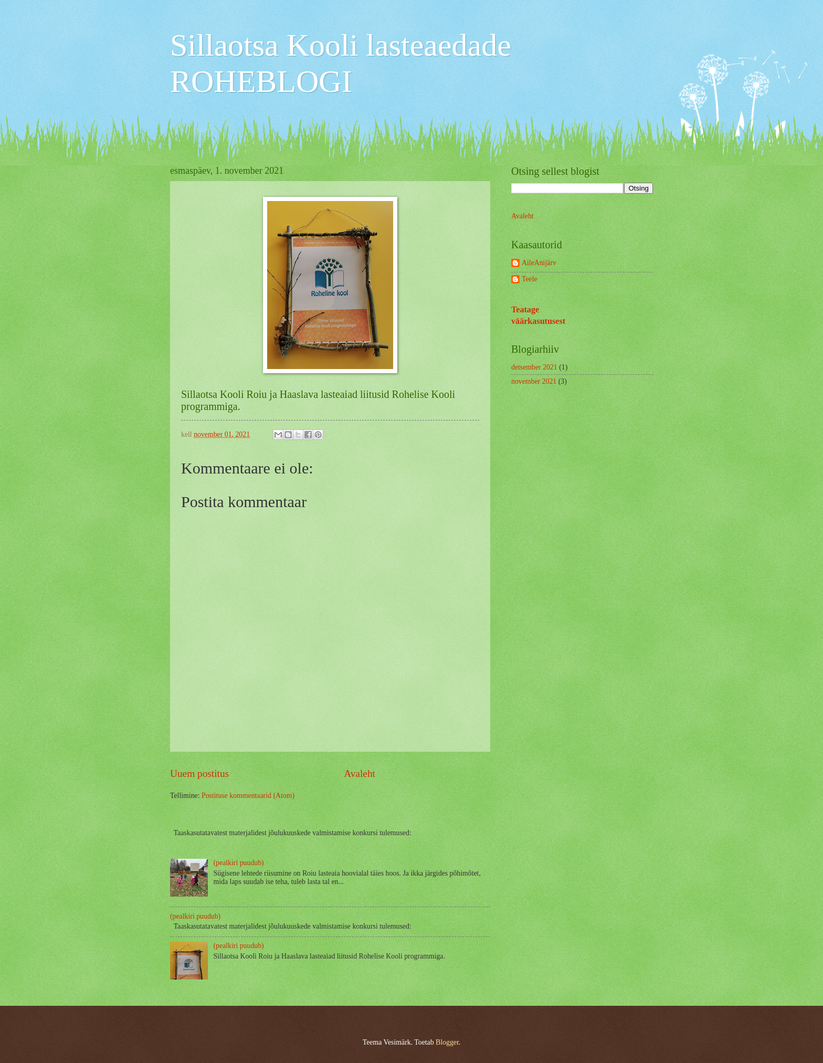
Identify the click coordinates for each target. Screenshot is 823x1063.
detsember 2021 (534, 367)
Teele (529, 279)
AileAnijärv (539, 263)
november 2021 (533, 381)
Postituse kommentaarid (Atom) (248, 795)
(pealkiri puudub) (239, 863)
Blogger (447, 1042)
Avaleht (359, 773)
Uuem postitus (199, 773)
